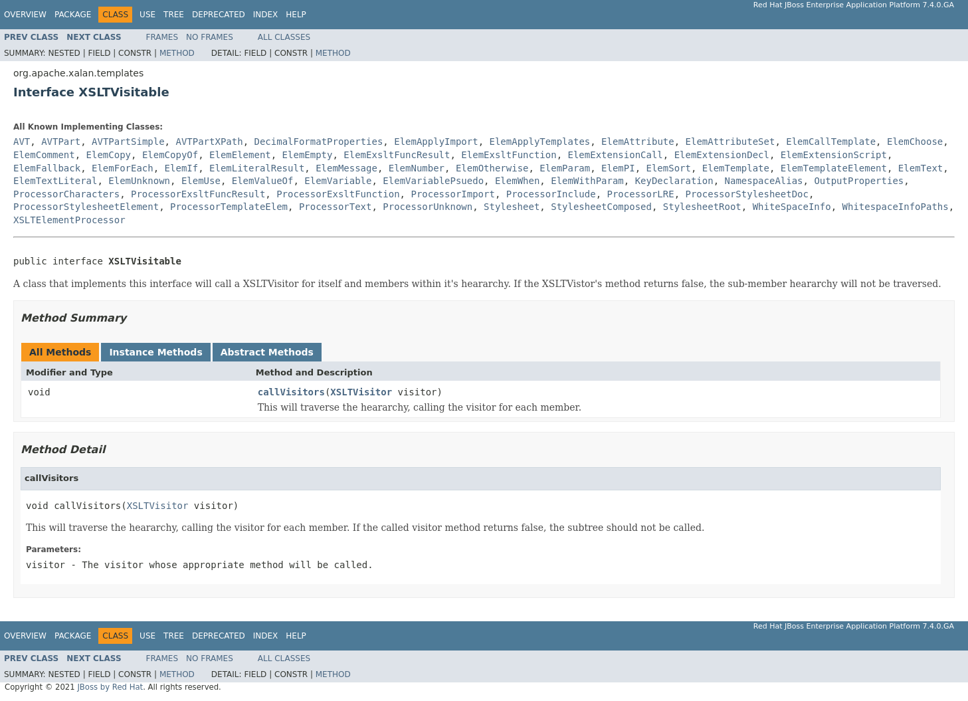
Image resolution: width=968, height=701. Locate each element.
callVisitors (291, 392)
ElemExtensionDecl (721, 155)
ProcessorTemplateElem (229, 206)
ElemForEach (122, 168)
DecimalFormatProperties (318, 141)
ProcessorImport (452, 194)
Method (177, 53)
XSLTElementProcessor (69, 220)
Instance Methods (155, 352)
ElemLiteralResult (256, 168)
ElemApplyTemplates (540, 141)
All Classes (284, 37)
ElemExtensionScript (834, 155)
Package (72, 14)
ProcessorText (335, 206)
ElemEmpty (307, 155)
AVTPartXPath (208, 141)
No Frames (209, 37)
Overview (25, 14)
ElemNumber (416, 168)
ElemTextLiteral (55, 180)
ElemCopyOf (170, 155)
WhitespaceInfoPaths (895, 206)
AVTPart (60, 141)
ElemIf (182, 168)
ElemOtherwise (492, 168)
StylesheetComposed (601, 206)
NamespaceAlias (764, 180)
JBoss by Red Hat (110, 687)
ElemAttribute (637, 141)
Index (265, 14)
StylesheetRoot (702, 206)
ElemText (920, 168)
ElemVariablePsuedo (433, 180)
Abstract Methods (267, 352)
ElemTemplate (735, 168)
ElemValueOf (263, 180)
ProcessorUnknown (427, 206)
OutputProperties (859, 180)
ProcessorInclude (551, 194)
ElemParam (564, 168)
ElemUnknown (139, 180)
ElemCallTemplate (831, 141)
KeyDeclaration (674, 180)
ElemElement (240, 155)
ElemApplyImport (436, 141)
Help (296, 14)
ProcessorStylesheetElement (86, 206)
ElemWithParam (587, 180)
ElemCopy (108, 155)
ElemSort (668, 168)
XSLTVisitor (361, 392)
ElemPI (618, 168)
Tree (173, 14)
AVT (21, 141)
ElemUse (201, 180)
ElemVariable (337, 180)
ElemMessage (346, 168)
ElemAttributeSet (730, 141)
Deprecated (218, 14)
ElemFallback (46, 168)
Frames (162, 37)
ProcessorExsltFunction (337, 194)
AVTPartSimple (128, 141)
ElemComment (44, 155)
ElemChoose (915, 141)
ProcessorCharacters (66, 194)
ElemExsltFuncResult (396, 155)
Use (147, 14)
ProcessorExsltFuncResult (198, 194)
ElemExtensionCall (615, 155)
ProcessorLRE (640, 194)
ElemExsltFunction (508, 155)
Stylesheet (511, 206)
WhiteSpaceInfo (792, 206)
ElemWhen (517, 180)
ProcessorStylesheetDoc (747, 194)
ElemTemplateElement (834, 168)
